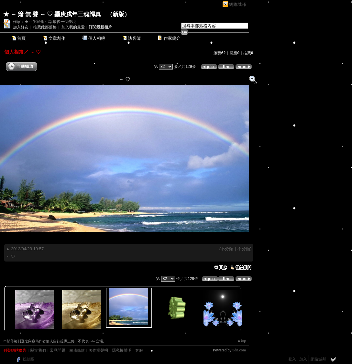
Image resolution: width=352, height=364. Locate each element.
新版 (118, 14)
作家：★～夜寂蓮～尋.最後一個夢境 (44, 21)
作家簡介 (172, 38)
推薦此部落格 (45, 27)
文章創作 (57, 38)
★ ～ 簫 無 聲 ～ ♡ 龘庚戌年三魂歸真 (52, 14)
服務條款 (77, 350)
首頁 (21, 38)
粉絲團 (28, 359)
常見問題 (57, 350)
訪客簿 (134, 38)
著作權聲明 (98, 350)
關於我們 (38, 350)
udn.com (239, 350)
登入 (292, 359)
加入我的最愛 (73, 27)
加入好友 (20, 27)
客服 (139, 350)
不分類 (227, 248)
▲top (241, 340)
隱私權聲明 (121, 350)
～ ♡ (34, 52)
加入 (303, 359)
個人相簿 (96, 38)
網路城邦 (237, 4)
